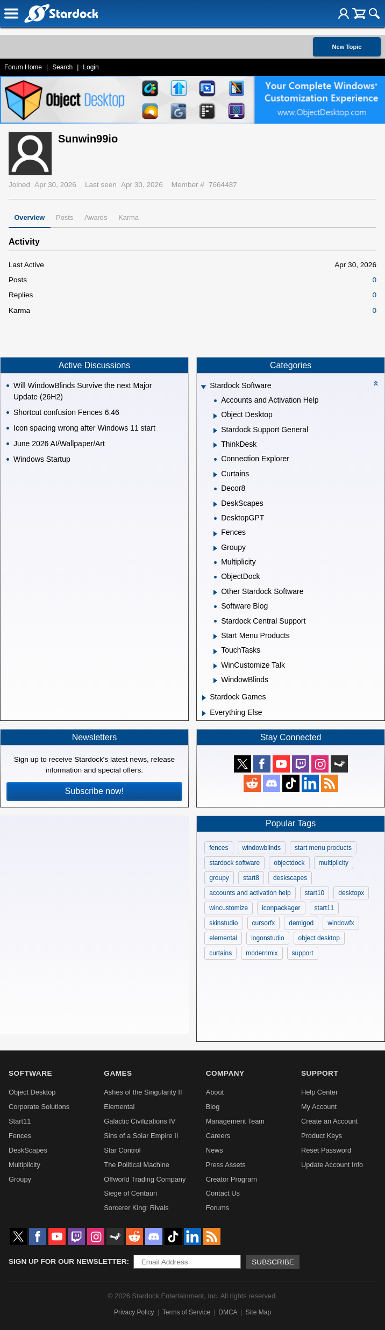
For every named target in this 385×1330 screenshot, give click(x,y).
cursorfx (263, 923)
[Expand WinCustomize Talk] (215, 666)
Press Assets (226, 1165)
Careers (218, 1136)
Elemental (119, 1107)
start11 (324, 908)
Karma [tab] (128, 217)
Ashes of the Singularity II (143, 1092)
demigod (301, 923)
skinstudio (223, 923)
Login (90, 67)
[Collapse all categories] (375, 383)
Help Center (319, 1092)
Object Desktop (32, 1092)
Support (319, 1073)
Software (30, 1073)
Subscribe (273, 1262)
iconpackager (281, 908)
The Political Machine (136, 1165)
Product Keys (321, 1136)
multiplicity (333, 863)
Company (225, 1073)
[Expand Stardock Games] (204, 697)
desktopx (351, 893)
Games (118, 1073)
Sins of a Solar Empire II (141, 1136)
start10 (315, 893)
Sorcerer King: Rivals (136, 1208)
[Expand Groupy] (215, 548)
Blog (213, 1107)
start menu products (323, 848)
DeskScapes (28, 1150)
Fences (20, 1136)
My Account (319, 1107)
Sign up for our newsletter (68, 1261)
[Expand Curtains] (215, 474)
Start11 (20, 1121)
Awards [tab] (95, 217)
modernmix (261, 953)
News (214, 1150)
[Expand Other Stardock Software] (215, 592)
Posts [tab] (64, 217)
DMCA (227, 1312)
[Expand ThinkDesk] (215, 445)
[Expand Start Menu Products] (215, 636)
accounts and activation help (249, 893)
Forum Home (23, 67)
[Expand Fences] (215, 534)
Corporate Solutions (39, 1107)
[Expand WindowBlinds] (215, 680)
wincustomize (228, 908)
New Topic (346, 47)
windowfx (340, 923)
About (215, 1092)
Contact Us (223, 1193)
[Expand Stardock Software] (203, 387)
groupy (219, 878)
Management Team (235, 1121)
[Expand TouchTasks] (215, 651)
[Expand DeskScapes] (215, 504)
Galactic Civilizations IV (139, 1121)
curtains (220, 953)
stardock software (234, 863)
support (302, 953)
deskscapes (290, 878)
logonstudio (267, 938)
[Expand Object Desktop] (215, 416)
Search (62, 67)
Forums (217, 1208)
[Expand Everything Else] (204, 713)
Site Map (258, 1312)
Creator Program (231, 1179)
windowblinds (262, 848)
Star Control (122, 1150)
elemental (223, 938)
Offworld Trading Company (145, 1179)
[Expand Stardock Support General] (215, 430)
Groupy (20, 1179)
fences (218, 848)
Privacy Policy (134, 1312)
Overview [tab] (29, 217)
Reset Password (326, 1150)
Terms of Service (186, 1312)
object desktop (319, 938)
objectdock (289, 863)
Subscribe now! (94, 791)
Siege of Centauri (130, 1193)
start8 (251, 878)
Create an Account (329, 1121)
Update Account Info (332, 1165)
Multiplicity (24, 1165)
